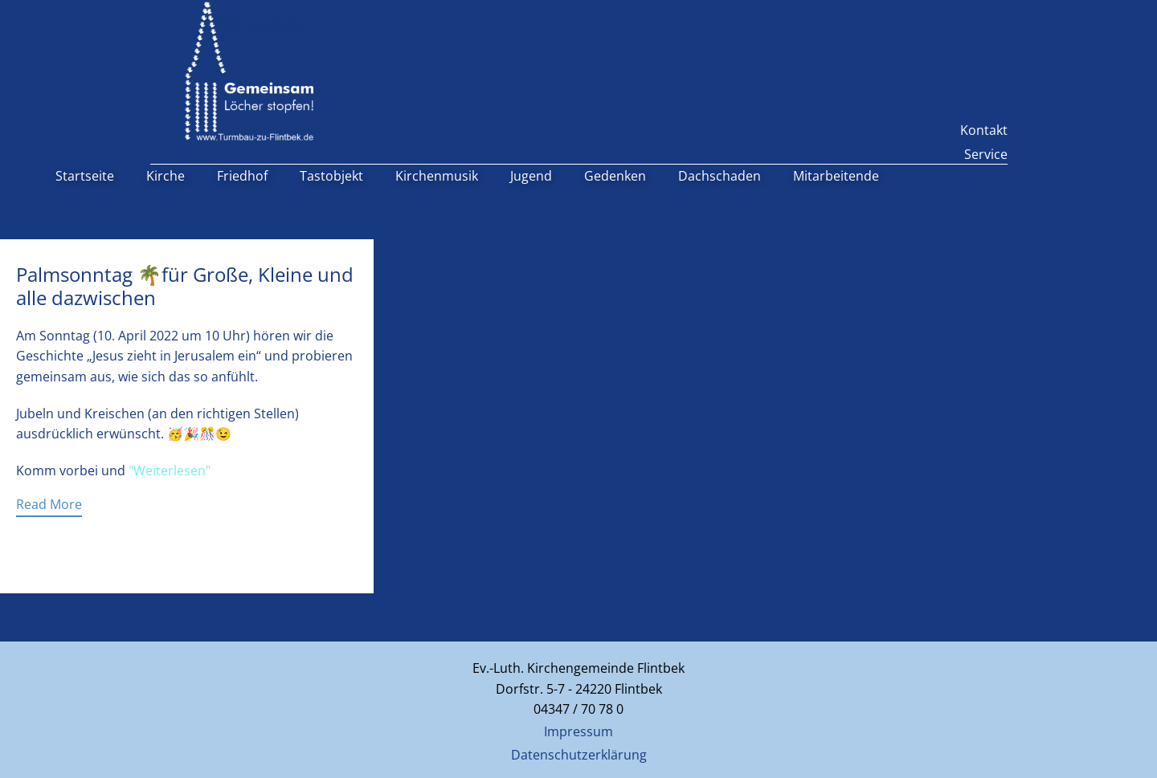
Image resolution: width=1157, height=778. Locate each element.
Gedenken (615, 176)
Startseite (84, 176)
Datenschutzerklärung (579, 755)
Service (986, 154)
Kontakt (984, 130)
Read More (49, 504)
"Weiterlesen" (170, 470)
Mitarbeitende (836, 176)
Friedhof (242, 176)
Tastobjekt (331, 176)
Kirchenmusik (436, 176)
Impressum (578, 731)
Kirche (165, 176)
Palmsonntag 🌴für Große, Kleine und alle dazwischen (185, 286)
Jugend (531, 176)
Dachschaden (719, 176)
